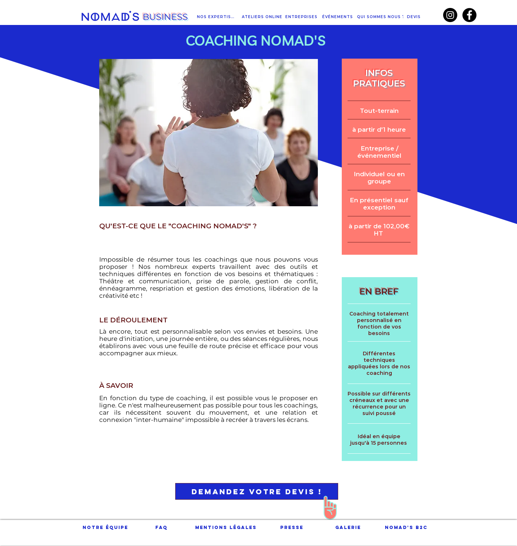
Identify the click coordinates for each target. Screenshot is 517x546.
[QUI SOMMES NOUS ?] (381, 17)
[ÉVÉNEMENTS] (338, 17)
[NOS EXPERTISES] (217, 17)
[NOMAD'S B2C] (406, 527)
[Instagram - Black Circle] (450, 15)
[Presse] (291, 527)
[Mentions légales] (225, 527)
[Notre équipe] (105, 527)
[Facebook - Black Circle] (469, 15)
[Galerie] (348, 527)
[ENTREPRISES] (302, 17)
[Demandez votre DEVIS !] (256, 491)
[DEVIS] (414, 17)
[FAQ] (161, 527)
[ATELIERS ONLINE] (262, 17)
